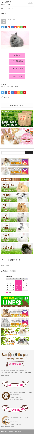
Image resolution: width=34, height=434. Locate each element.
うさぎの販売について (17, 62)
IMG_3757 (6, 97)
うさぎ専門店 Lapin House (14, 431)
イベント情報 (5, 265)
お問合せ (17, 55)
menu (30, 2)
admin (4, 84)
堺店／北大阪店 (23, 372)
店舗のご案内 (17, 76)
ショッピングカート (17, 70)
